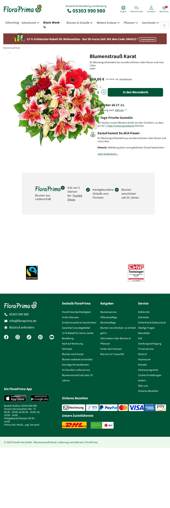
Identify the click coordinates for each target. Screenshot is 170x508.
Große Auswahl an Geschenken (79, 322)
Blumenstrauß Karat (11, 48)
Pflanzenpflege (108, 317)
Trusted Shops (74, 198)
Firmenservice (146, 349)
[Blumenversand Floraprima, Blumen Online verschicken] (22, 13)
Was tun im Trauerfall (112, 354)
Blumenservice (108, 312)
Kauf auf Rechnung (72, 343)
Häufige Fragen (146, 328)
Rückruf (142, 354)
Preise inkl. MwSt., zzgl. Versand (21, 424)
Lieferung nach (106, 110)
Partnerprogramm (148, 370)
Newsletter (144, 333)
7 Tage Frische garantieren (120, 125)
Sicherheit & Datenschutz (152, 322)
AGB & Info (144, 312)
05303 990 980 (86, 11)
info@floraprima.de (22, 321)
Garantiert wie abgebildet (76, 328)
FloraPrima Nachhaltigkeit (76, 312)
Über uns (143, 385)
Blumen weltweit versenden (77, 359)
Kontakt (142, 364)
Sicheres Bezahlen (148, 391)
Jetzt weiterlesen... (108, 154)
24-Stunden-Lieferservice (76, 370)
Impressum (144, 359)
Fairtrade (67, 349)
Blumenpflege (108, 322)
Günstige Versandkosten (75, 364)
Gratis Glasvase (70, 317)
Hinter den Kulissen (111, 349)
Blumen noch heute (73, 354)
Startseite (143, 317)
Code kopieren (148, 39)
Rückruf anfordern (21, 327)
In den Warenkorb (135, 92)
